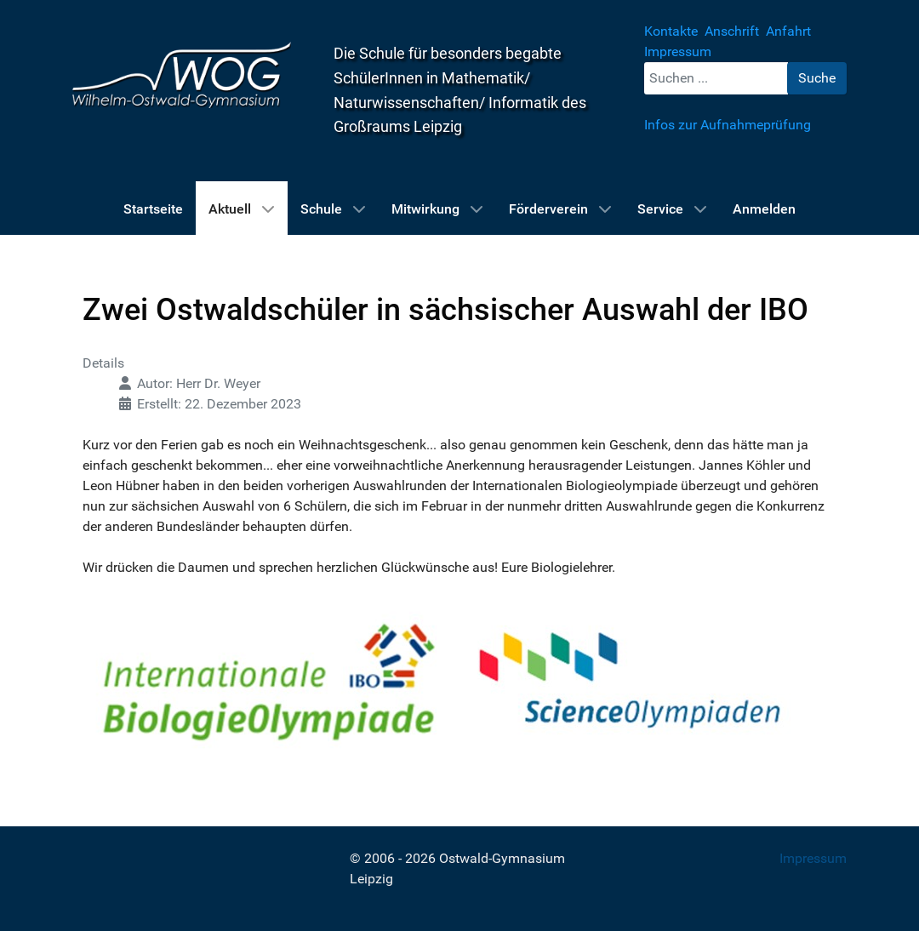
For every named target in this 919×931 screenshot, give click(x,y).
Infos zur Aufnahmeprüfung (727, 125)
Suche (817, 78)
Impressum (813, 858)
